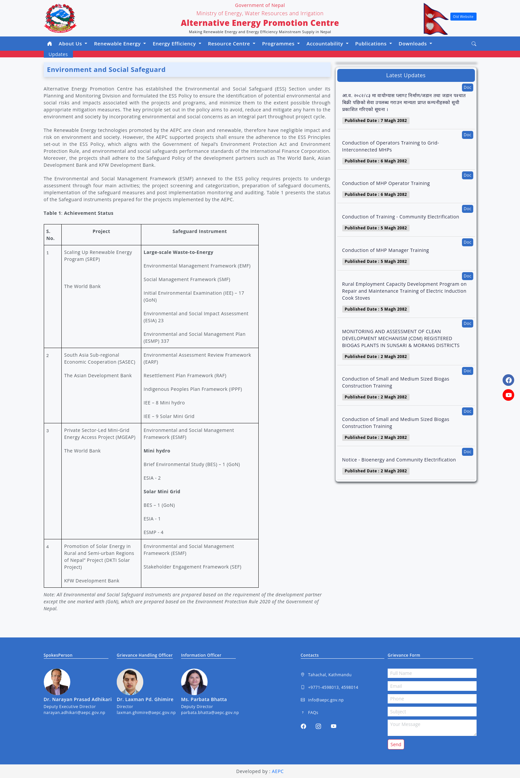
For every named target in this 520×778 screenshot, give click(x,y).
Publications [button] (371, 43)
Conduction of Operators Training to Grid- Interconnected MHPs (390, 146)
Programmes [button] (279, 43)
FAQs (309, 713)
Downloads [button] (413, 43)
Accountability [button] (325, 43)
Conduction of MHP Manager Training (385, 250)
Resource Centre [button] (229, 43)
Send (396, 744)
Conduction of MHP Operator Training (386, 183)
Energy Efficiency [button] (175, 43)
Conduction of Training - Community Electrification (400, 216)
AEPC (278, 771)
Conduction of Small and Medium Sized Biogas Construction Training (395, 382)
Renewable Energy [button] (118, 43)
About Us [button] (71, 43)
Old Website (463, 16)
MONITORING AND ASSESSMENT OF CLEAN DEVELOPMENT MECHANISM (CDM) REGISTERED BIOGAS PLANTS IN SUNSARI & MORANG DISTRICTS (401, 338)
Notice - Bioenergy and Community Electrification (399, 459)
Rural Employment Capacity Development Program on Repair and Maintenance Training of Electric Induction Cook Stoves (404, 291)
